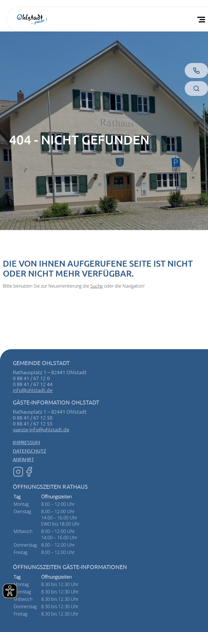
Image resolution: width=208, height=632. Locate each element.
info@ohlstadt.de (33, 390)
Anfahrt (23, 459)
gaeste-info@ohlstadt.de (41, 429)
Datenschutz (29, 451)
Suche (96, 286)
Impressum (26, 442)
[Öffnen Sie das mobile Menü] (202, 19)
